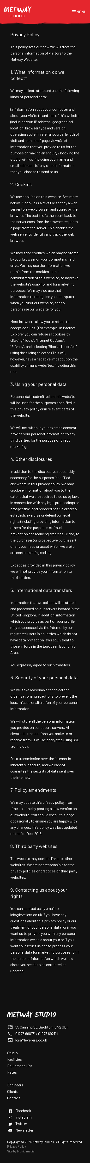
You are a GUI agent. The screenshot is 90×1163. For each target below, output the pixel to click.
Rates (12, 1072)
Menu (79, 11)
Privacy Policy (16, 1146)
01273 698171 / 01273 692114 (36, 1033)
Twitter (21, 1123)
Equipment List (19, 1065)
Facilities (14, 1059)
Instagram (23, 1117)
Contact (13, 1098)
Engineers (15, 1085)
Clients (12, 1091)
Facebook (23, 1110)
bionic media (26, 1151)
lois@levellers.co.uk (26, 914)
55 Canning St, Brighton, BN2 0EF (42, 1027)
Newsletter (24, 1130)
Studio (12, 1052)
